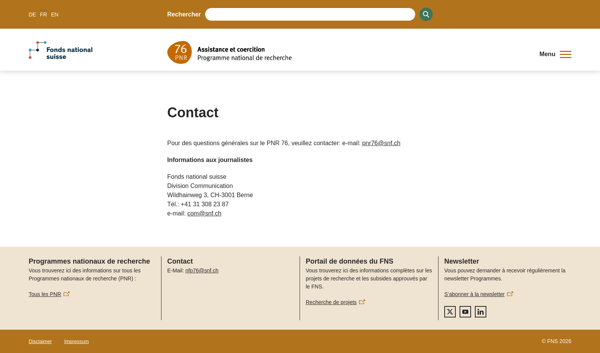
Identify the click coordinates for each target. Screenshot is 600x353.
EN (54, 14)
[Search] (426, 14)
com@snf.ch (204, 213)
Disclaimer (40, 341)
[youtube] (465, 311)
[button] (555, 54)
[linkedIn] (480, 311)
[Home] (347, 52)
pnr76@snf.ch (381, 143)
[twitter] (450, 311)
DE (32, 14)
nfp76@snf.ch (201, 270)
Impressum (76, 341)
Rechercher (184, 14)
